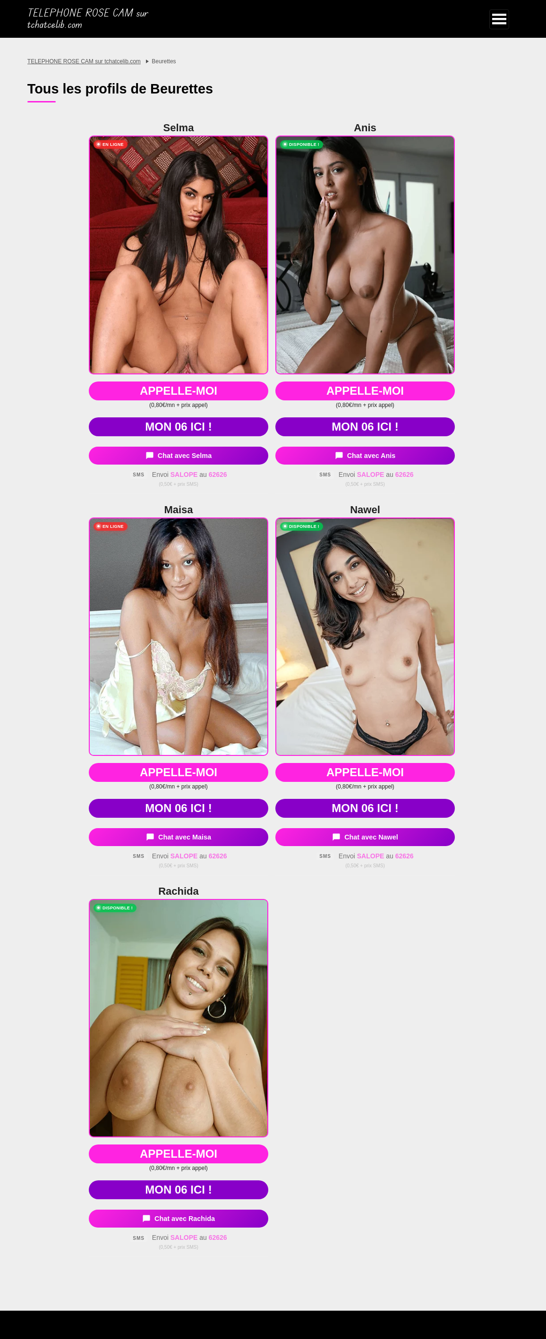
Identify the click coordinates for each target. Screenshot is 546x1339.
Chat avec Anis (365, 455)
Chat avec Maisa (178, 837)
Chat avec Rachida (178, 1218)
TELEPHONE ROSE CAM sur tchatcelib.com (87, 19)
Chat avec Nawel (365, 837)
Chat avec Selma (178, 455)
